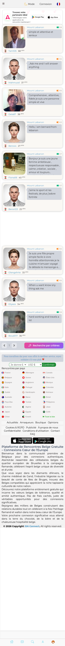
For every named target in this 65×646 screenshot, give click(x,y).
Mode (29, 4)
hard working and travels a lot (44, 318)
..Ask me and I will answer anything (43, 65)
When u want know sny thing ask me (42, 287)
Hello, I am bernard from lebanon (43, 128)
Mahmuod (14, 82)
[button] (3, 3)
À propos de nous (48, 538)
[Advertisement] (32, 17)
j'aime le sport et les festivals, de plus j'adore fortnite (42, 194)
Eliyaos (12, 304)
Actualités (12, 533)
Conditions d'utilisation (36, 541)
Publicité (31, 538)
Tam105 (12, 51)
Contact (55, 541)
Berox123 (13, 209)
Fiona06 (12, 177)
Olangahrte (14, 272)
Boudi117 (13, 335)
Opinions (53, 533)
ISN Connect (32, 636)
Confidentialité (12, 541)
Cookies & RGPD (15, 538)
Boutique (40, 533)
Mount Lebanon (35, 27)
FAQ (32, 544)
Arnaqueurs (26, 533)
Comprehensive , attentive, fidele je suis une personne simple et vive (44, 99)
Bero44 (12, 146)
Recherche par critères (43, 345)
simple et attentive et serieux (41, 34)
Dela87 (12, 114)
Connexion (46, 4)
